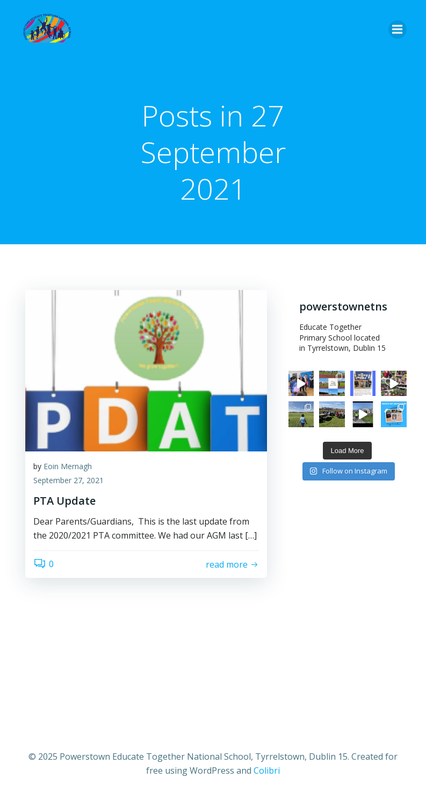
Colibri (267, 770)
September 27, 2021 (68, 480)
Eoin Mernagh (68, 466)
